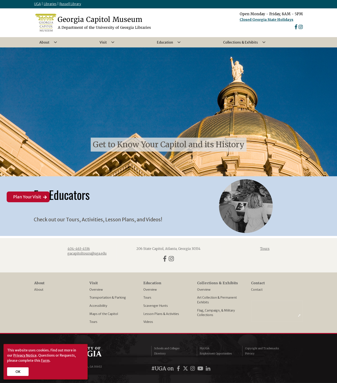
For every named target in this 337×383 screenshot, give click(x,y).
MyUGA (204, 348)
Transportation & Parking (107, 297)
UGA (37, 4)
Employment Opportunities (216, 353)
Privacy (249, 353)
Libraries (50, 4)
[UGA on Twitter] (186, 368)
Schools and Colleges (166, 348)
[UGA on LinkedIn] (208, 368)
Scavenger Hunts (155, 306)
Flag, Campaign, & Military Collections (216, 313)
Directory (160, 353)
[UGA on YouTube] (201, 368)
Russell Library (70, 4)
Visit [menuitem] (104, 43)
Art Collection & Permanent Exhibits (217, 300)
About (38, 290)
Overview (96, 290)
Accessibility (98, 306)
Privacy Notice (25, 355)
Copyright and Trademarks (262, 348)
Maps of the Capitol (103, 314)
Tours (93, 322)
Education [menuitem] (166, 43)
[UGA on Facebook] (179, 368)
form (45, 360)
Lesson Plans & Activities (161, 314)
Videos (148, 322)
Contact (257, 290)
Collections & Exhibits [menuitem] (242, 43)
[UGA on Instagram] (193, 368)
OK (17, 371)
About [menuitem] (45, 43)
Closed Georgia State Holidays (266, 20)
